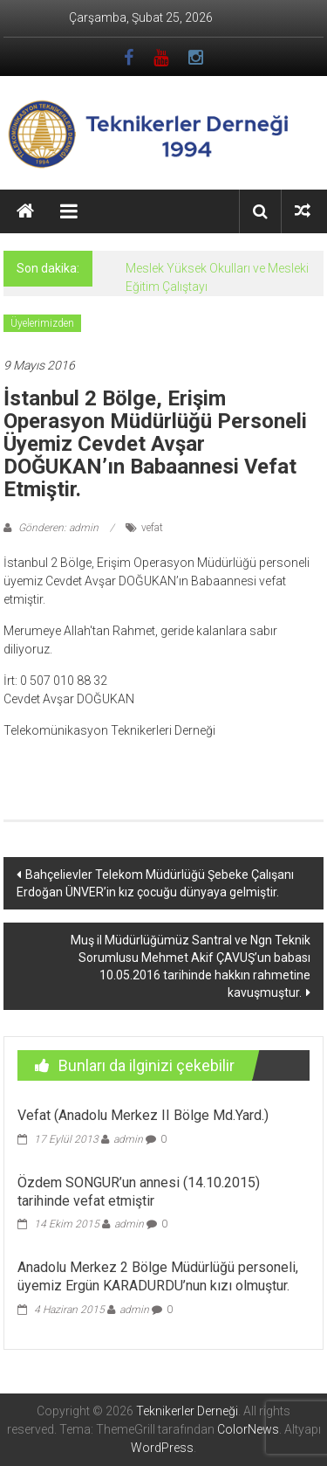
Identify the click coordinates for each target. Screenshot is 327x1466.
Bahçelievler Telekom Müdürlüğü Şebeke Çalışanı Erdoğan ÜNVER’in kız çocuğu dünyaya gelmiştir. (155, 883)
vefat (152, 528)
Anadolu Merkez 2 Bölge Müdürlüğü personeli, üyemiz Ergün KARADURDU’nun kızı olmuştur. (157, 1276)
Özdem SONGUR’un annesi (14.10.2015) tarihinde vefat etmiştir (138, 1191)
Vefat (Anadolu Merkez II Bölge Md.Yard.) (143, 1115)
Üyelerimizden (42, 323)
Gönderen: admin (58, 528)
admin (128, 1139)
